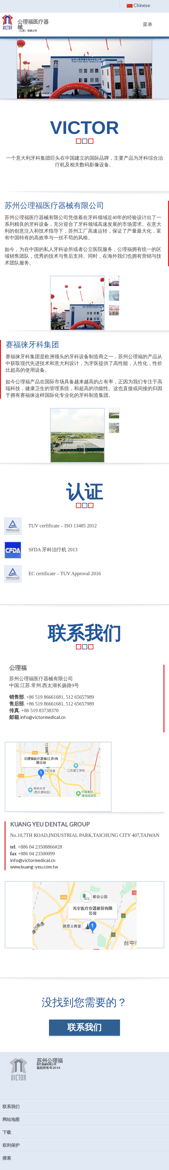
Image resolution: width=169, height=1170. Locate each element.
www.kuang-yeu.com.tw (34, 866)
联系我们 (84, 1027)
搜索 (6, 1158)
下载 (6, 1132)
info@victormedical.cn (43, 717)
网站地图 (11, 1119)
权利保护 (11, 1145)
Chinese (140, 5)
